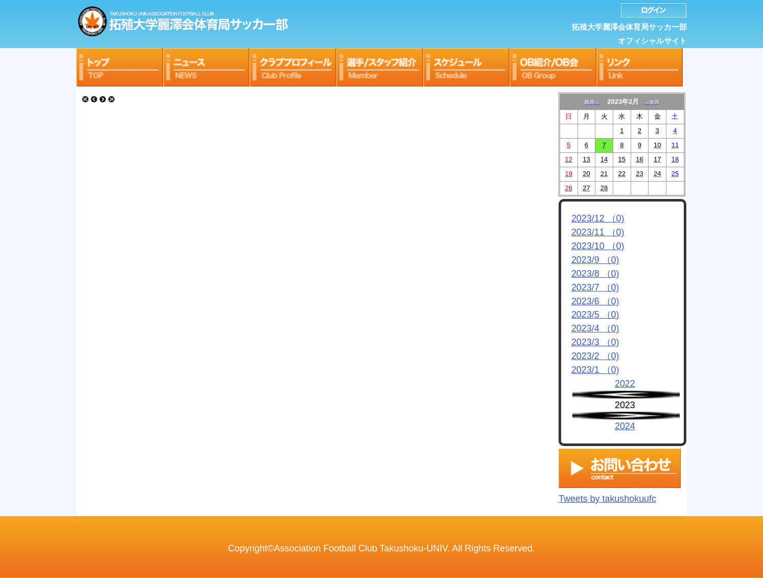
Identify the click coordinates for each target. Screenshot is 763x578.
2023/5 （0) (595, 314)
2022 (625, 384)
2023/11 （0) (598, 232)
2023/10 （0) (598, 246)
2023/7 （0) (595, 287)
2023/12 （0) (598, 218)
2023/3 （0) (595, 342)
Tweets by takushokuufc (607, 496)
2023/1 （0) (595, 370)
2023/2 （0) (595, 356)
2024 (625, 426)
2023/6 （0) (595, 301)
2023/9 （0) (595, 260)
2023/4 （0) (595, 328)
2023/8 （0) (595, 274)
